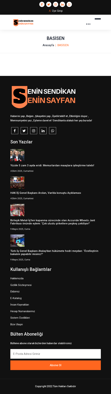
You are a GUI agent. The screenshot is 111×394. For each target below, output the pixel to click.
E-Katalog (16, 298)
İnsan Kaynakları (19, 304)
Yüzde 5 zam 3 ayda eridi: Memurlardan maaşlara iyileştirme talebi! (52, 165)
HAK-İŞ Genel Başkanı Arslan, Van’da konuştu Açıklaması (45, 192)
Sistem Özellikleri (20, 317)
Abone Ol (55, 365)
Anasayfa (48, 45)
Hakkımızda (16, 278)
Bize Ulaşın (16, 324)
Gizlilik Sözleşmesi (21, 285)
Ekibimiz (15, 291)
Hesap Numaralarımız (22, 311)
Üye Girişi (57, 10)
